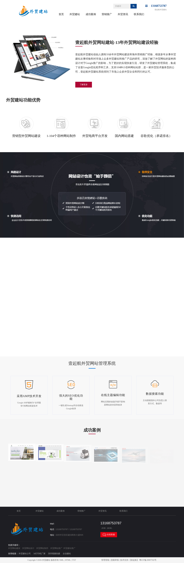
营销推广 (107, 14)
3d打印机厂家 (39, 553)
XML (61, 560)
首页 (61, 14)
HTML (68, 560)
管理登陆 (105, 560)
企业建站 (67, 553)
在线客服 (109, 535)
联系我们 (139, 14)
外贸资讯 (123, 14)
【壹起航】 (134, 560)
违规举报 (115, 560)
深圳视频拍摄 (54, 553)
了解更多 (84, 84)
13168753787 (159, 5)
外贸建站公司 (25, 553)
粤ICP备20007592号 (147, 560)
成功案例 (91, 14)
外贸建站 (75, 14)
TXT (74, 560)
